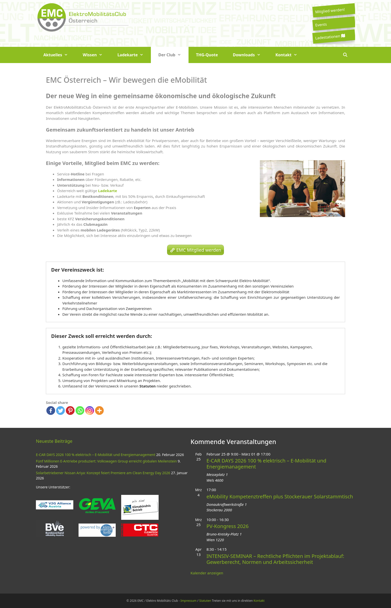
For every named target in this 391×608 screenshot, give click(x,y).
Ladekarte (134, 55)
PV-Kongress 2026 (227, 526)
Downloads (250, 55)
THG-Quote (207, 55)
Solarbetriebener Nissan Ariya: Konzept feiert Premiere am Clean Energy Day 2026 (103, 472)
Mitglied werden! (330, 10)
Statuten (147, 385)
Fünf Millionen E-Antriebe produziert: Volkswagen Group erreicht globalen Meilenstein (106, 461)
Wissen (96, 55)
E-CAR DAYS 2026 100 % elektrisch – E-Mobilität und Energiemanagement (95, 454)
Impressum (188, 601)
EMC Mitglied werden (198, 250)
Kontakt (290, 55)
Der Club (173, 55)
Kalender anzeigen (207, 572)
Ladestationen (330, 36)
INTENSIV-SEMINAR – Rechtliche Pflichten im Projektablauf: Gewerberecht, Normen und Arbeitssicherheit (275, 559)
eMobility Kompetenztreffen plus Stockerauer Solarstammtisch (279, 496)
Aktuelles (59, 55)
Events (321, 24)
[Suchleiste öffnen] (345, 55)
